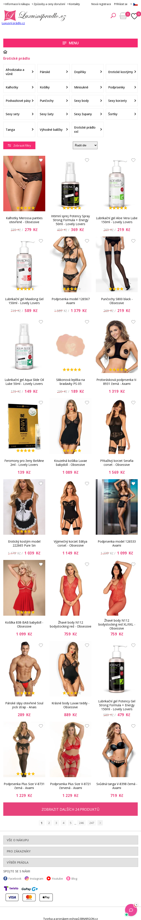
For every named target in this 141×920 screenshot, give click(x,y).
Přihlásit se (120, 4)
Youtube (57, 879)
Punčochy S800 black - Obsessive (117, 301)
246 (81, 823)
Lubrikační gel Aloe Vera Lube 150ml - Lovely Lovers (117, 220)
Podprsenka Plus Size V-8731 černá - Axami (24, 786)
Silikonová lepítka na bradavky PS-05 (70, 382)
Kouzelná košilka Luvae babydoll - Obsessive (70, 463)
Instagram (36, 879)
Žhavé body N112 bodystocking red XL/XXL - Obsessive (116, 624)
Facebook (15, 879)
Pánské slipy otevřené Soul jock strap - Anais (24, 705)
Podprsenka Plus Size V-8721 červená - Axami (70, 786)
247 (91, 823)
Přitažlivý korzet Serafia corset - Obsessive (116, 463)
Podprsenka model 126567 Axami (71, 301)
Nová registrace (101, 4)
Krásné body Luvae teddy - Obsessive (70, 705)
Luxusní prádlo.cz (13, 23)
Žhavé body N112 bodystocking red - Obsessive (70, 624)
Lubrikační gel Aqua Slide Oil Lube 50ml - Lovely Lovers (24, 382)
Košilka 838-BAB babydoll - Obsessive (24, 624)
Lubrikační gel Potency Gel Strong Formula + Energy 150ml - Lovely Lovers (116, 705)
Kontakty (74, 4)
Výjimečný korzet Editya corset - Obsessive (70, 543)
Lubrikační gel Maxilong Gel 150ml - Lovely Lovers (24, 301)
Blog (74, 879)
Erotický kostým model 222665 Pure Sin (24, 543)
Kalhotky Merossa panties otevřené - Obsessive (24, 220)
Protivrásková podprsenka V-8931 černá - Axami (116, 382)
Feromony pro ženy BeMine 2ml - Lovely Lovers (24, 463)
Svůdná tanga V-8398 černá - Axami (116, 786)
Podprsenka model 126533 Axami (117, 543)
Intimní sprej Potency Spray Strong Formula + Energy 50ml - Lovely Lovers (70, 220)
